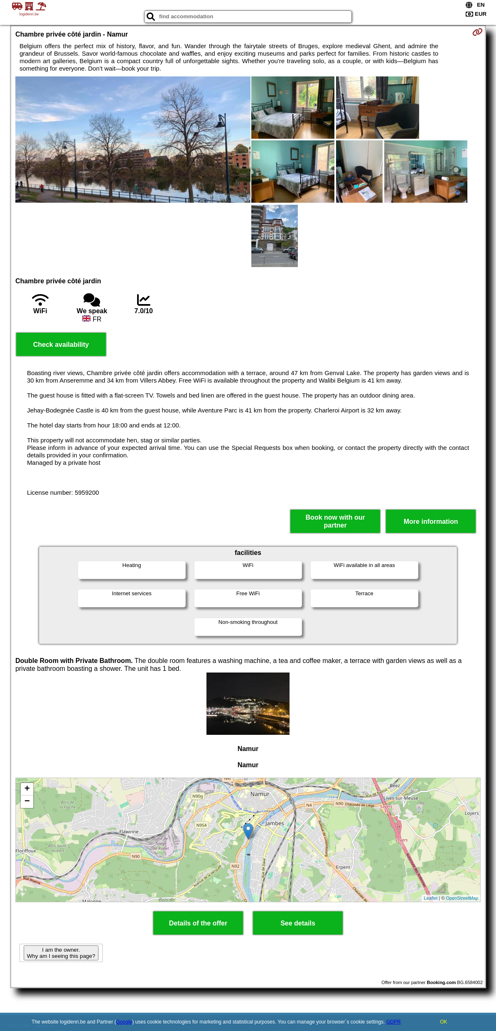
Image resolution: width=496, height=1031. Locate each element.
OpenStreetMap (462, 898)
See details (297, 923)
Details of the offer (198, 923)
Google (124, 1022)
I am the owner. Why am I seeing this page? (61, 953)
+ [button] (27, 789)
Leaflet (430, 898)
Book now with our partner (335, 521)
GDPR (393, 1022)
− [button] (27, 801)
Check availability (61, 344)
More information (431, 521)
